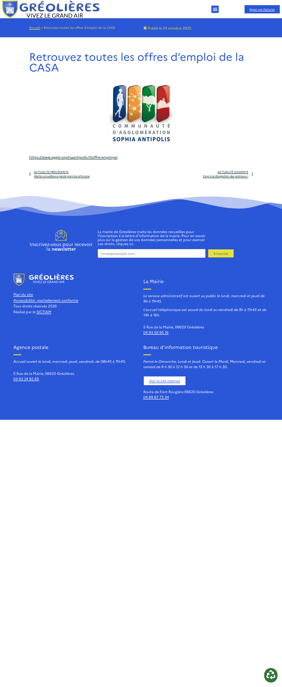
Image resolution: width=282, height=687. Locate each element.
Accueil (34, 27)
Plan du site (23, 294)
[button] (215, 9)
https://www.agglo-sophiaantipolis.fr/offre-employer (73, 157)
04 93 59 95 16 (156, 332)
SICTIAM (43, 311)
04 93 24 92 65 (26, 378)
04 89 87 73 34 (156, 397)
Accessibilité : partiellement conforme (45, 300)
